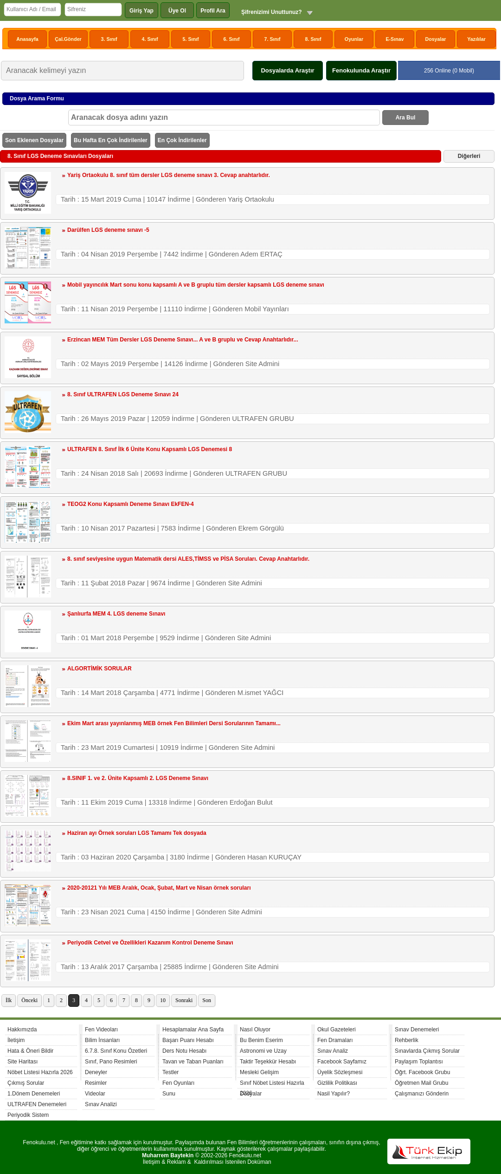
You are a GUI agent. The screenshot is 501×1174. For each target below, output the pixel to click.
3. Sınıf (109, 39)
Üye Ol (177, 10)
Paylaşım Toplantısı (419, 1061)
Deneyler (96, 1072)
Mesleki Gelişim (259, 1072)
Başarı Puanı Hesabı (188, 1040)
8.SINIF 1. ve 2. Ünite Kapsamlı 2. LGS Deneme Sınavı (137, 778)
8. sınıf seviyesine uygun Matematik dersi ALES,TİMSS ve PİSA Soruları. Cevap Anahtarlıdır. (188, 559)
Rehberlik (406, 1040)
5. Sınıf (191, 39)
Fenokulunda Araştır (361, 70)
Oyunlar (354, 39)
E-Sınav (394, 39)
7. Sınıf (272, 39)
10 (163, 1000)
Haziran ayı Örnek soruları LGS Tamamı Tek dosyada (136, 833)
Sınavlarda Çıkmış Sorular (427, 1051)
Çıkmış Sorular (25, 1083)
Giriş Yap (141, 10)
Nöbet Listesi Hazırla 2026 (40, 1072)
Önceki (29, 1000)
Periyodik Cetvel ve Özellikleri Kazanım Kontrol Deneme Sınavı (150, 942)
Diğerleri (469, 156)
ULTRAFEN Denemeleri (36, 1104)
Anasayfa (27, 39)
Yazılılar (476, 39)
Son (206, 1000)
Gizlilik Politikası (337, 1083)
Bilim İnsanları (102, 1040)
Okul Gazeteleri (336, 1029)
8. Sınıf (313, 39)
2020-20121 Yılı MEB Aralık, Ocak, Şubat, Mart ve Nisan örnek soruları (159, 888)
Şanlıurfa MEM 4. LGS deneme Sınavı (116, 613)
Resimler (96, 1083)
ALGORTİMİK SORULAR (99, 668)
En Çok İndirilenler (182, 140)
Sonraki (184, 1000)
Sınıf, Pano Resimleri (111, 1061)
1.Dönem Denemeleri (33, 1093)
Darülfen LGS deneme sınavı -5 (108, 230)
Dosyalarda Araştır (287, 70)
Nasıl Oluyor (255, 1029)
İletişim (16, 1040)
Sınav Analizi (101, 1104)
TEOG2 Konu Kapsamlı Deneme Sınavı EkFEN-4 (130, 504)
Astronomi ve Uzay (263, 1051)
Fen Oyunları (178, 1083)
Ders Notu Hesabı (184, 1051)
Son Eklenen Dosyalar (34, 140)
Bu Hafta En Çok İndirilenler (111, 140)
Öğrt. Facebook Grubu (422, 1072)
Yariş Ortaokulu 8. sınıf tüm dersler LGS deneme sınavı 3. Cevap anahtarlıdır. (168, 175)
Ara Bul (406, 117)
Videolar (95, 1093)
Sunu (168, 1093)
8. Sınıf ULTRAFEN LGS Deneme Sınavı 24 (123, 394)
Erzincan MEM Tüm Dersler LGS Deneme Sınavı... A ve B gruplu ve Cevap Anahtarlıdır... (182, 339)
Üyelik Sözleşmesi (339, 1072)
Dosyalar (435, 39)
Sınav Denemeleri (417, 1029)
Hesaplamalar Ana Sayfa (193, 1029)
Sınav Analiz (332, 1051)
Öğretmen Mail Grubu (421, 1083)
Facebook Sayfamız (341, 1061)
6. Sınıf (232, 39)
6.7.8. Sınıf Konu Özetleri (116, 1051)
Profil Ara (212, 10)
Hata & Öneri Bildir (30, 1051)
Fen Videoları (101, 1029)
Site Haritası (22, 1061)
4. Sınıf (150, 39)
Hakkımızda (22, 1029)
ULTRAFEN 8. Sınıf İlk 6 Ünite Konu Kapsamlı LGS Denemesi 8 (149, 449)
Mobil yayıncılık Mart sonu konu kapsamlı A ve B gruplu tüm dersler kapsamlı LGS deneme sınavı (195, 285)
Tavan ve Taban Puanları (193, 1061)
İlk (9, 1000)
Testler (170, 1072)
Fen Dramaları (335, 1040)
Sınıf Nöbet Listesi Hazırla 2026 (272, 1084)
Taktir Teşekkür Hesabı (268, 1061)
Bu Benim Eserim (261, 1040)
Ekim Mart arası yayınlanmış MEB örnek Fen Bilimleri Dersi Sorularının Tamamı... (174, 723)
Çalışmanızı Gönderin (422, 1093)
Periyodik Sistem (28, 1115)
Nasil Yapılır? (333, 1093)
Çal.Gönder (68, 39)
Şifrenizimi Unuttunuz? (271, 12)
